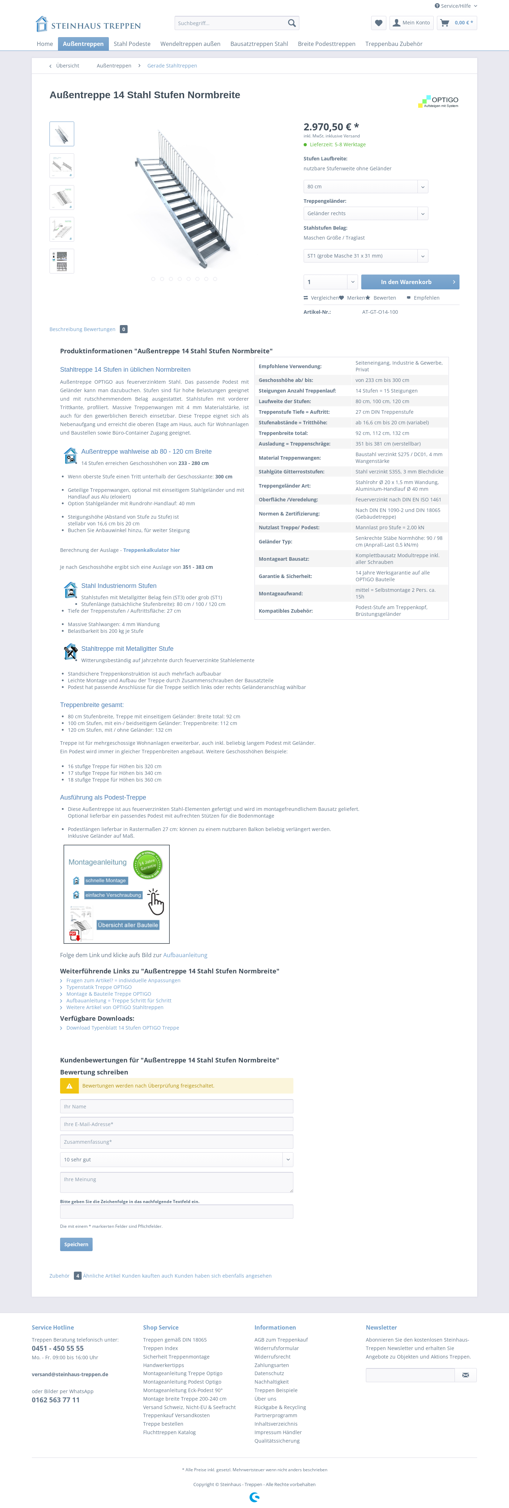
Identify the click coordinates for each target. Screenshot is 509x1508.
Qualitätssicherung (277, 1440)
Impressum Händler (278, 1432)
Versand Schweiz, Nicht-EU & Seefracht (189, 1407)
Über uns (265, 1398)
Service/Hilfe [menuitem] (453, 5)
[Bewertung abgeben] (176, 1159)
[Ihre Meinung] (176, 1182)
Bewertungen (106, 329)
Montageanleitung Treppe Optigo (182, 1373)
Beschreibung (65, 329)
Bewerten (381, 297)
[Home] (45, 44)
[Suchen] (292, 23)
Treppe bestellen (163, 1423)
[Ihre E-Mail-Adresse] (176, 1124)
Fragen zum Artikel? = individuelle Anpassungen (120, 980)
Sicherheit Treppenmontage (176, 1356)
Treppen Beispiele (276, 1390)
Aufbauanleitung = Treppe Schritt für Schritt (115, 1000)
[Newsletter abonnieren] (466, 1375)
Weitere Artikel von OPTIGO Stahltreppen (112, 1007)
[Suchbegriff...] (237, 23)
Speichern (76, 1244)
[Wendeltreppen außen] (191, 44)
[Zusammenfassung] (176, 1142)
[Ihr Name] (176, 1106)
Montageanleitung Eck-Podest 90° (183, 1390)
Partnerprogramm (276, 1415)
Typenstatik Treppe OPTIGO (96, 987)
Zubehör (66, 1275)
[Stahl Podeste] (132, 44)
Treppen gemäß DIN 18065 (175, 1339)
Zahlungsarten (272, 1365)
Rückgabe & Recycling (280, 1407)
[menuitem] (237, 26)
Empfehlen (423, 297)
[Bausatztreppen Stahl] (259, 44)
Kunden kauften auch (147, 1275)
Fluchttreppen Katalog (169, 1432)
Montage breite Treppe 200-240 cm (185, 1398)
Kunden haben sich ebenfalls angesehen (223, 1275)
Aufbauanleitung (185, 955)
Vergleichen (321, 297)
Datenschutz (269, 1373)
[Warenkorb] (457, 23)
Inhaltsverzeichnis (276, 1423)
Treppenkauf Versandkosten (176, 1415)
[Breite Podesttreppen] (327, 44)
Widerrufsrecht (273, 1356)
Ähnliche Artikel (102, 1275)
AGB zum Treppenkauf (281, 1339)
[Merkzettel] (378, 23)
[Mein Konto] (412, 23)
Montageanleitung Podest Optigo (182, 1381)
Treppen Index (160, 1348)
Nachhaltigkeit (272, 1381)
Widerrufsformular (277, 1348)
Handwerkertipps (163, 1365)
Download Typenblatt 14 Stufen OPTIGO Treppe (119, 1027)
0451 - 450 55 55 (58, 1348)
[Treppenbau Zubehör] (394, 44)
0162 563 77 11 (56, 1399)
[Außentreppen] (83, 44)
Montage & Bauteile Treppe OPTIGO (105, 993)
